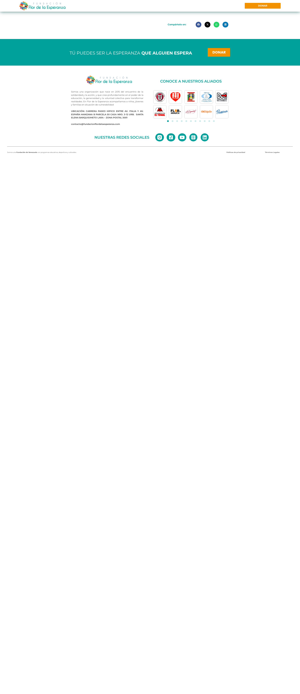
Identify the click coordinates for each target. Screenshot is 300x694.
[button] (199, 25)
